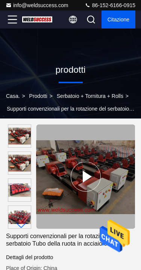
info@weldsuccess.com (37, 5)
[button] (21, 225)
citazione (118, 19)
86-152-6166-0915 (110, 5)
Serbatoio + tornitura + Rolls (90, 96)
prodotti (38, 96)
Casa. (13, 96)
